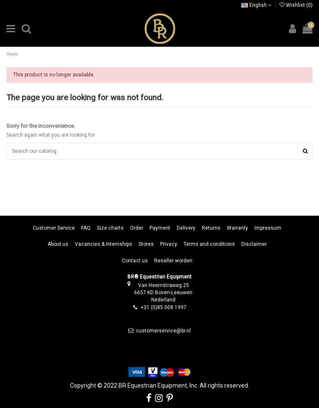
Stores (146, 244)
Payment (160, 228)
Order (136, 228)
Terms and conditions (209, 244)
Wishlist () (296, 5)
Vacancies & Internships (103, 244)
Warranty (237, 228)
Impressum (267, 228)
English (256, 5)
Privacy (168, 244)
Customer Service (54, 228)
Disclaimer (254, 244)
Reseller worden (173, 261)
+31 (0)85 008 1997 (163, 307)
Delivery (186, 228)
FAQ (85, 228)
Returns (211, 228)
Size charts (110, 228)
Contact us (135, 261)
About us (58, 244)
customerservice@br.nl (163, 331)
